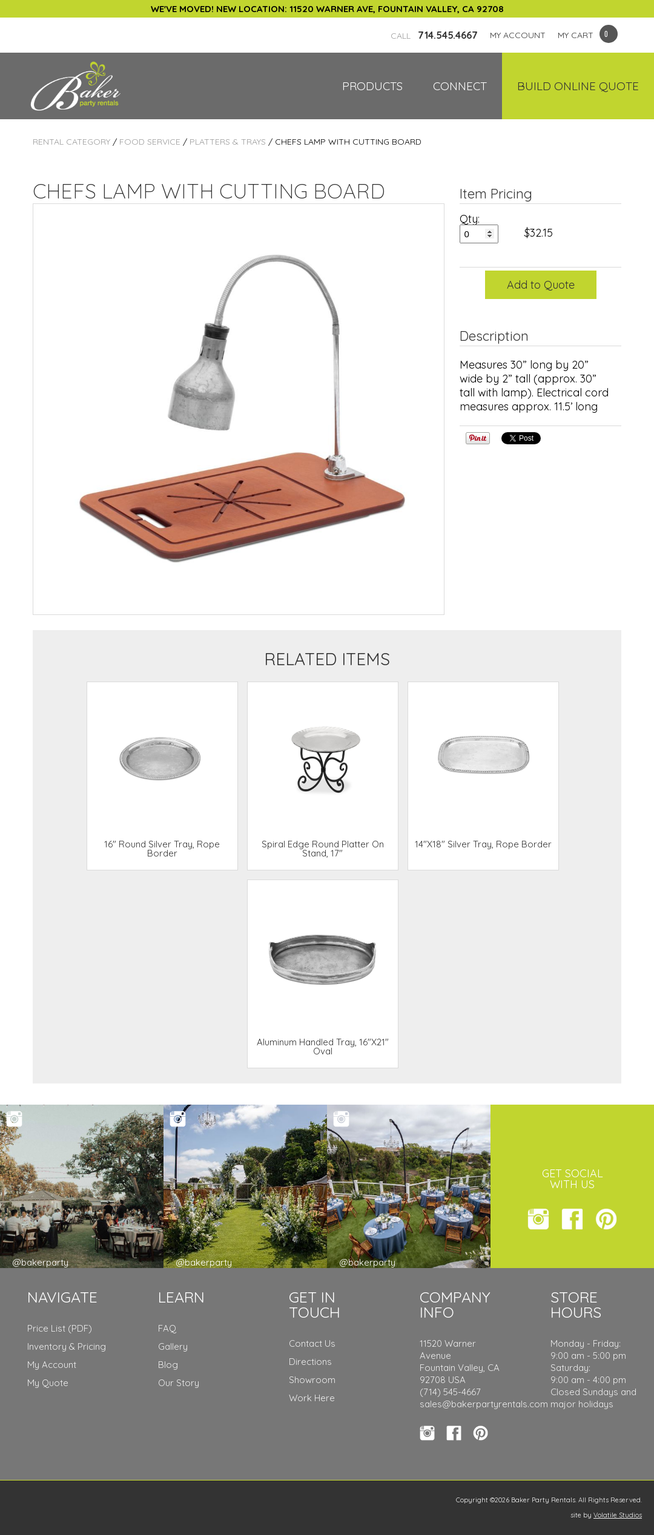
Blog (168, 1364)
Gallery (173, 1346)
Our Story (178, 1383)
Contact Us (312, 1343)
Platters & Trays (228, 141)
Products (372, 86)
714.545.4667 (434, 35)
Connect (460, 86)
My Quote (47, 1383)
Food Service (149, 141)
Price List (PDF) (59, 1328)
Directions (310, 1361)
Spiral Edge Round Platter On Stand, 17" (323, 848)
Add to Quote (541, 285)
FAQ (167, 1328)
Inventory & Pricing (66, 1346)
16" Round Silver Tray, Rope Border (162, 848)
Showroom (312, 1379)
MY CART (575, 35)
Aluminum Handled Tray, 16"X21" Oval (323, 1046)
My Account (51, 1364)
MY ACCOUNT (518, 35)
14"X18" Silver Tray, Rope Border (483, 844)
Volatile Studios (617, 1515)
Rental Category (71, 141)
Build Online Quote (578, 86)
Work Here (312, 1398)
